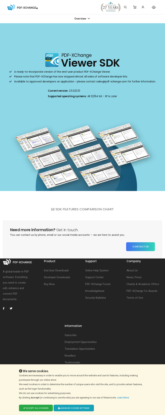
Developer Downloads (57, 277)
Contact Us (140, 246)
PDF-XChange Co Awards (142, 291)
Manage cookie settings (73, 408)
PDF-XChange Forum (98, 284)
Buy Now (49, 284)
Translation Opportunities (80, 348)
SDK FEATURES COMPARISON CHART (82, 209)
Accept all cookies (35, 408)
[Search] (125, 7)
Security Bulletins (95, 297)
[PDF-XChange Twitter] (12, 308)
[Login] (142, 7)
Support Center (94, 277)
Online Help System (97, 270)
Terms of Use (135, 297)
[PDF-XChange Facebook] (5, 308)
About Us (132, 270)
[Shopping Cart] (134, 7)
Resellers (70, 355)
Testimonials (72, 362)
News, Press (134, 277)
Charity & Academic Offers (143, 284)
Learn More (123, 397)
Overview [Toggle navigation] (80, 18)
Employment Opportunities (81, 342)
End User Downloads (56, 270)
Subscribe (71, 335)
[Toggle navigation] (154, 7)
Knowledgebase (94, 291)
